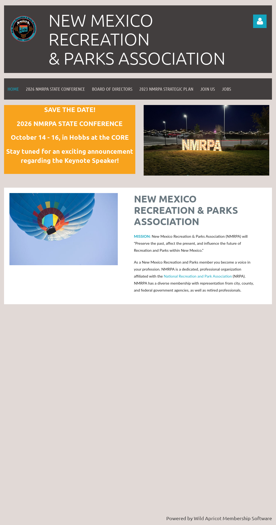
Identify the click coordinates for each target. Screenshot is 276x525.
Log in (260, 21)
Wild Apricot (208, 518)
